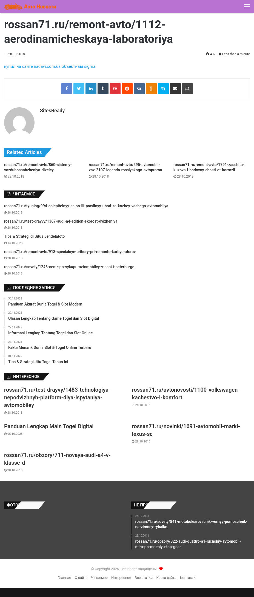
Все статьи (144, 576)
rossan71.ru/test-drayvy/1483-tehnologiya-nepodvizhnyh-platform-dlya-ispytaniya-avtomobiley (57, 396)
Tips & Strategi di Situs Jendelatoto (34, 234)
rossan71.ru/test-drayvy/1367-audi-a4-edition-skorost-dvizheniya (60, 219)
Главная (64, 576)
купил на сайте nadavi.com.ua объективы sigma (49, 66)
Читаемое (99, 576)
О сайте (81, 576)
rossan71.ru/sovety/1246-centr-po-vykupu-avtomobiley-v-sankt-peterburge (69, 265)
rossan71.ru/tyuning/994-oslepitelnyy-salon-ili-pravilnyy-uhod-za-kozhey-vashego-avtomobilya (86, 204)
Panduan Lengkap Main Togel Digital (49, 424)
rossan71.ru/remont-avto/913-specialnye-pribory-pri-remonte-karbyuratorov (70, 250)
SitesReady (52, 110)
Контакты (188, 576)
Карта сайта (166, 576)
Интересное (121, 576)
